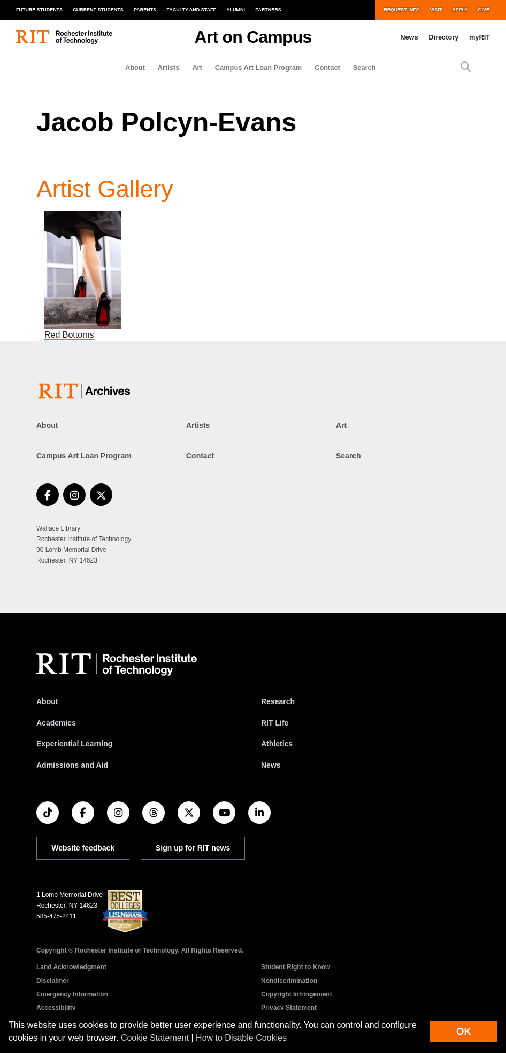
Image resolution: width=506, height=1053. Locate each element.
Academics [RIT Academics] (56, 723)
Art (197, 68)
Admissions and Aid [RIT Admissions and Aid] (72, 765)
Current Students (98, 9)
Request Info (401, 9)
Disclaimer (52, 981)
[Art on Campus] (86, 391)
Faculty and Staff (191, 9)
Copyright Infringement (296, 994)
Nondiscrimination (289, 981)
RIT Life (274, 723)
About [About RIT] (47, 701)
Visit (436, 9)
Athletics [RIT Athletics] (277, 743)
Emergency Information (72, 994)
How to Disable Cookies (241, 1037)
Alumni (235, 9)
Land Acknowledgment (71, 967)
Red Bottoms (69, 334)
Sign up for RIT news (193, 848)
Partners (268, 9)
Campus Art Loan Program (258, 68)
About (135, 68)
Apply (459, 9)
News (409, 37)
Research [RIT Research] (278, 701)
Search (364, 68)
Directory (443, 37)
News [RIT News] (271, 765)
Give (483, 9)
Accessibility (55, 1007)
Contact (327, 68)
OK (463, 1031)
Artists (169, 68)
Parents (145, 9)
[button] (465, 68)
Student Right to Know (295, 967)
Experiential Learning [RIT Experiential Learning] (74, 743)
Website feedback (82, 848)
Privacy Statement (289, 1007)
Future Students (39, 9)
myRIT (479, 37)
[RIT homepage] (64, 37)
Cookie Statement (155, 1037)
